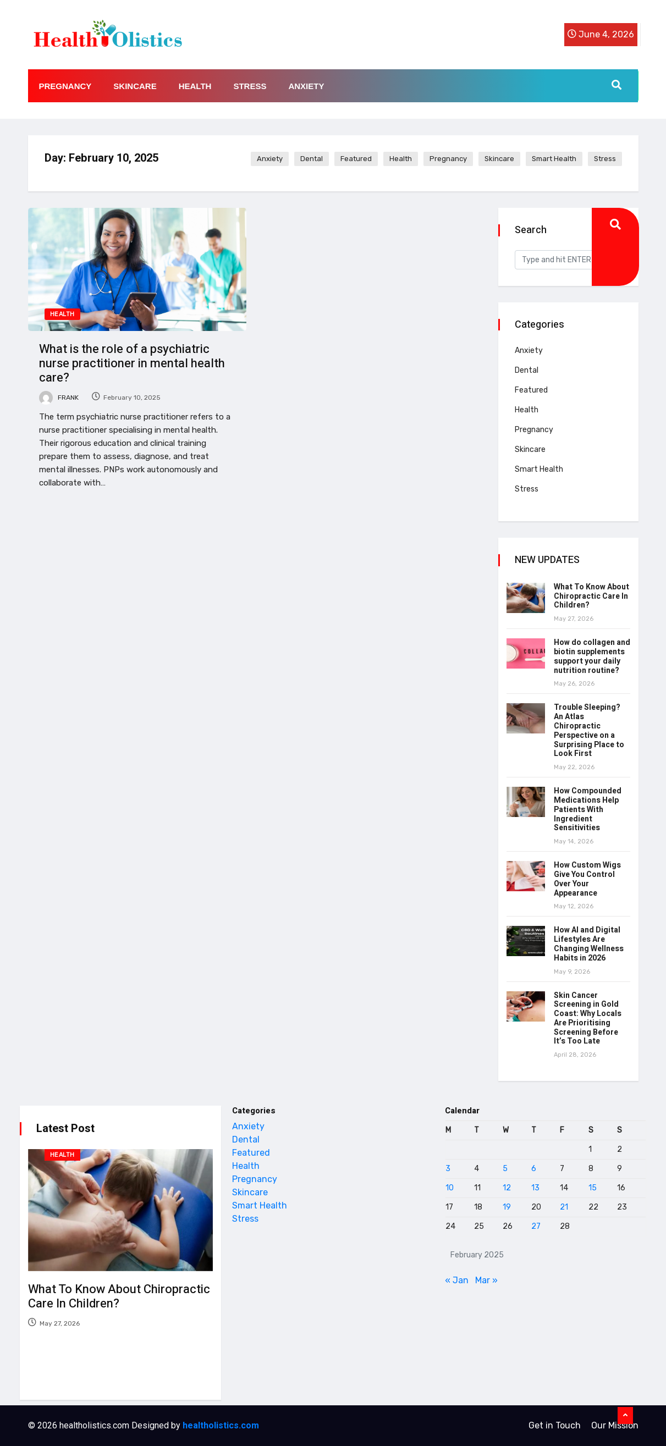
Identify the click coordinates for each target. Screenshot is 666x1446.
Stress (249, 86)
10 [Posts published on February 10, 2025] (449, 1188)
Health (195, 86)
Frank (59, 397)
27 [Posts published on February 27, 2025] (536, 1226)
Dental (311, 158)
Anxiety (306, 86)
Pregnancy (65, 86)
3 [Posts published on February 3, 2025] (447, 1168)
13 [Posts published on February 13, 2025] (535, 1188)
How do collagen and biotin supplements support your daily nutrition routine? (592, 656)
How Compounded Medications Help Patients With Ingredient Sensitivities (587, 809)
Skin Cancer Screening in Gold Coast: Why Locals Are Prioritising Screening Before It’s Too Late (587, 1018)
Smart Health (554, 158)
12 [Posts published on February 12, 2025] (507, 1188)
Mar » (486, 1280)
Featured (356, 158)
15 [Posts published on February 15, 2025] (592, 1188)
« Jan (457, 1280)
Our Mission (615, 1425)
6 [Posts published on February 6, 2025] (533, 1168)
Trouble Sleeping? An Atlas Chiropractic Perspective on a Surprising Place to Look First (589, 730)
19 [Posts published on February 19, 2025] (507, 1207)
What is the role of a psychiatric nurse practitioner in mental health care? (132, 363)
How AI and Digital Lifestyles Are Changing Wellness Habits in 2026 (589, 943)
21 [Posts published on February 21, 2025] (564, 1207)
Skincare (134, 86)
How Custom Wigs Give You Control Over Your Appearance (587, 878)
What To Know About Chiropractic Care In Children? (591, 596)
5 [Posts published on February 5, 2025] (505, 1168)
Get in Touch (555, 1425)
